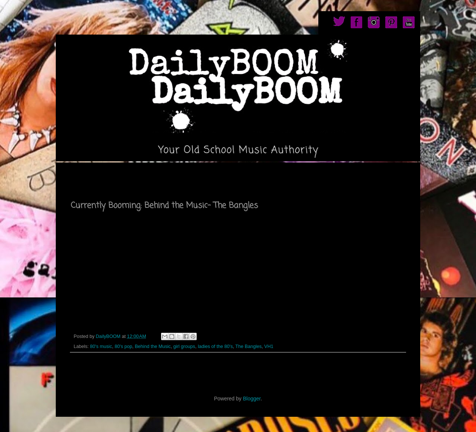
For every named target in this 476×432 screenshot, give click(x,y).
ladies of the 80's (215, 346)
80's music (101, 346)
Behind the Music (153, 346)
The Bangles (248, 346)
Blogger (251, 399)
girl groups (184, 346)
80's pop (123, 346)
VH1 (269, 346)
